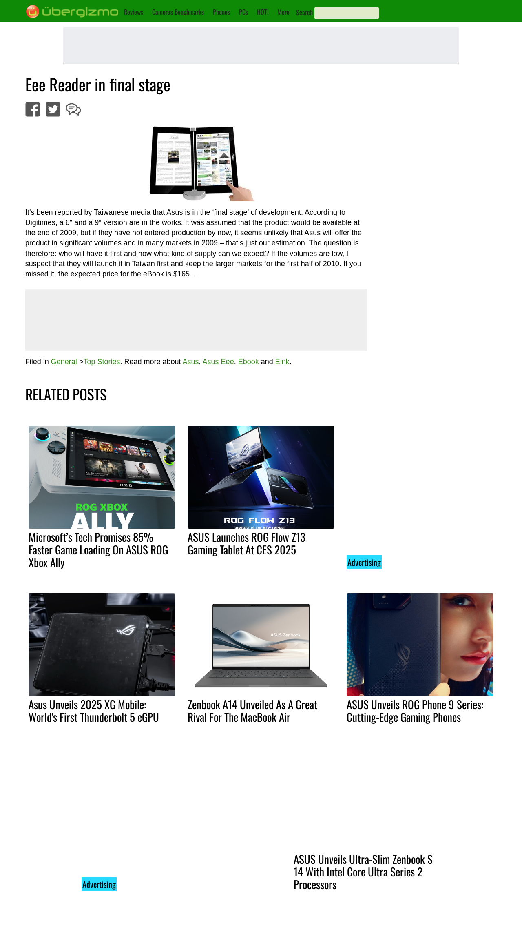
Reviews (133, 12)
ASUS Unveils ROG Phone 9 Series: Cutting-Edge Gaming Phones (415, 710)
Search (304, 12)
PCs (243, 12)
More (283, 12)
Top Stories (101, 362)
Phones (221, 12)
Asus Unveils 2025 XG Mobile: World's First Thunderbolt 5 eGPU (94, 710)
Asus (191, 362)
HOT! (262, 12)
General (64, 362)
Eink (282, 362)
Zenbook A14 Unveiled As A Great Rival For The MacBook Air (252, 710)
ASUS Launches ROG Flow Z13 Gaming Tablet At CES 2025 (246, 543)
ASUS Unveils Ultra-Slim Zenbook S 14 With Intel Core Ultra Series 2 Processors (363, 871)
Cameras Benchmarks (178, 12)
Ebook (248, 362)
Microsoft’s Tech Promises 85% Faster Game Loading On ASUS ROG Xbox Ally (98, 549)
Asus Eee (218, 362)
